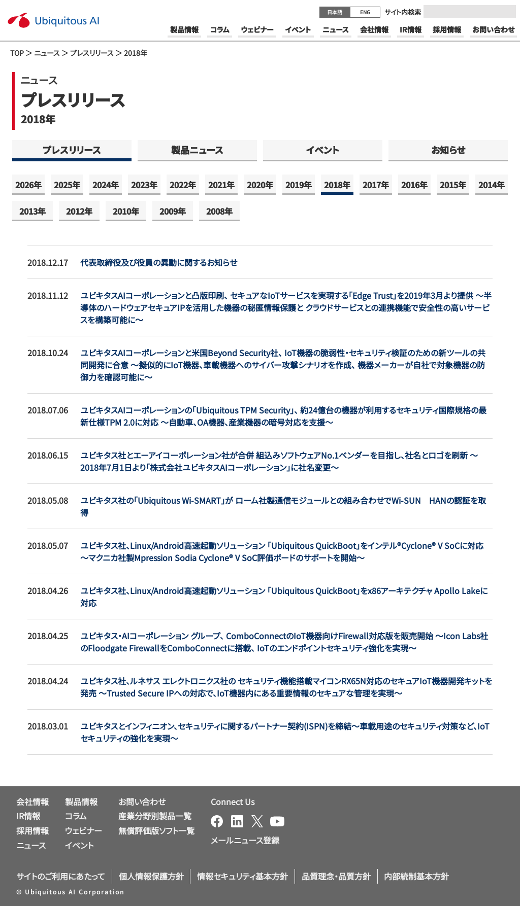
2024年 (105, 185)
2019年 (298, 185)
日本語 (334, 12)
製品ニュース (197, 149)
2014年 (491, 185)
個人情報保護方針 (151, 876)
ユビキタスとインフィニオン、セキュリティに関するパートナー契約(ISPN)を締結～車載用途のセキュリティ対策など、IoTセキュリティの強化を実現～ (285, 732)
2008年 (219, 211)
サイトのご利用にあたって (60, 876)
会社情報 (32, 801)
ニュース (47, 53)
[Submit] (505, 11)
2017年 (376, 185)
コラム (76, 816)
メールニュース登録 (245, 840)
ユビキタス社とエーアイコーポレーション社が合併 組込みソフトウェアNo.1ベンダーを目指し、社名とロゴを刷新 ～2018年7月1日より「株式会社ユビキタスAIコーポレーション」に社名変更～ (279, 461)
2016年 (414, 185)
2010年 (126, 211)
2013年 (32, 211)
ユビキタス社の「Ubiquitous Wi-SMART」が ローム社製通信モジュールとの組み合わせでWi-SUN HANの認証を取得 (283, 506)
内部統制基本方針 (416, 876)
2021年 (221, 185)
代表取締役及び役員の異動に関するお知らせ (158, 262)
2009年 (172, 211)
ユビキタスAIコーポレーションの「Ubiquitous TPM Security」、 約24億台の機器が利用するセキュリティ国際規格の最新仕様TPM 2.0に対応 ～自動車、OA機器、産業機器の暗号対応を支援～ (283, 416)
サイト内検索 (402, 12)
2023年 (144, 185)
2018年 (337, 185)
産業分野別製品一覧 (154, 816)
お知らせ (448, 149)
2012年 (79, 211)
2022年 (183, 185)
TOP (17, 53)
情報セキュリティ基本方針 (242, 876)
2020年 (260, 185)
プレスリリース (92, 53)
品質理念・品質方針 (336, 876)
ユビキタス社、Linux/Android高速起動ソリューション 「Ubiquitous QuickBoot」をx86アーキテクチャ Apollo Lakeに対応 (284, 596)
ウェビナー (83, 830)
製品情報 (81, 801)
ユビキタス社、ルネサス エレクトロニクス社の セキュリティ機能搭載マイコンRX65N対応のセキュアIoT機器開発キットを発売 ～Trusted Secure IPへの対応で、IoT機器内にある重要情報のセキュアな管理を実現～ (286, 687)
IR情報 (28, 816)
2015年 (453, 185)
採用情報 (32, 830)
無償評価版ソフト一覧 (156, 830)
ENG (365, 12)
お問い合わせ (142, 801)
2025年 (67, 185)
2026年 (28, 185)
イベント (322, 149)
